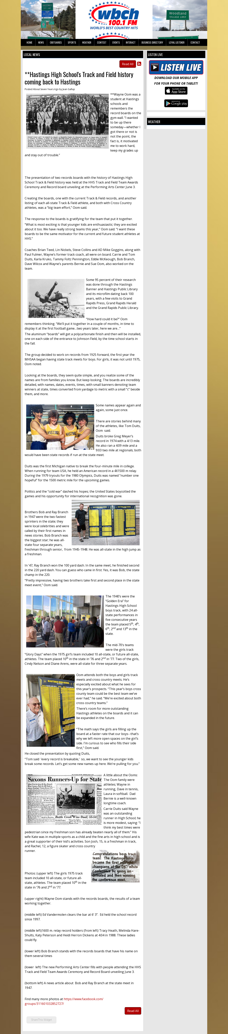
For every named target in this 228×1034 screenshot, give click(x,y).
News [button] (41, 42)
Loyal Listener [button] (176, 42)
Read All (127, 64)
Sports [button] (72, 42)
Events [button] (116, 42)
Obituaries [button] (56, 42)
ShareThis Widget (41, 1019)
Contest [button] (101, 42)
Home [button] (29, 42)
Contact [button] (195, 42)
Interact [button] (131, 42)
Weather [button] (86, 42)
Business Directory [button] (152, 42)
